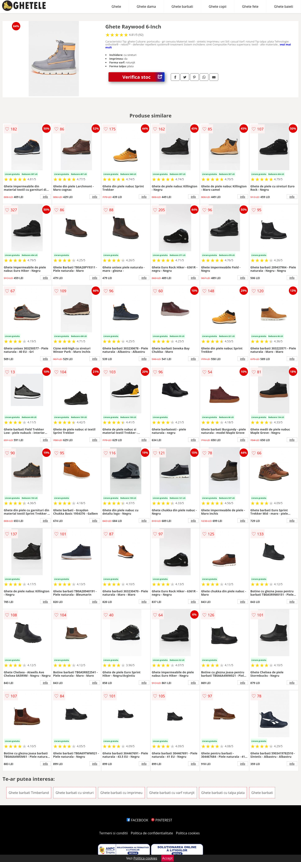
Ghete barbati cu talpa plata (223, 792)
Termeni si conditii (113, 833)
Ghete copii (217, 6)
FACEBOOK (137, 820)
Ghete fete (250, 6)
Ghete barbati (182, 6)
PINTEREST (161, 820)
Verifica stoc (143, 77)
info (45, 196)
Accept (167, 858)
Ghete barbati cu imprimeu (121, 792)
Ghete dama (146, 6)
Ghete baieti (283, 6)
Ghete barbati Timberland (29, 792)
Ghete (116, 6)
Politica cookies (188, 833)
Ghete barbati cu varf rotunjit (172, 792)
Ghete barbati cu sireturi (75, 792)
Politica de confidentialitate (152, 833)
